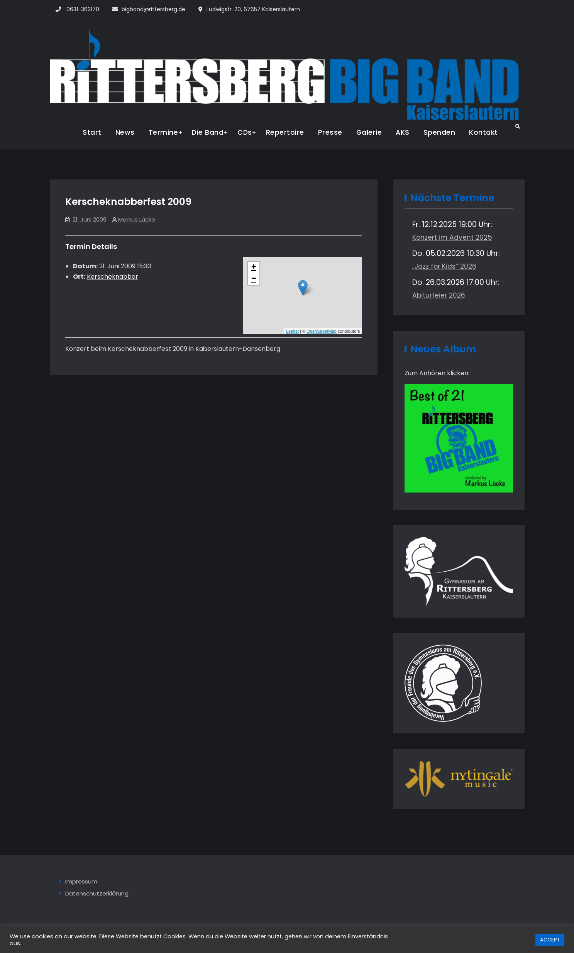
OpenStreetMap (321, 331)
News (125, 132)
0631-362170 (82, 9)
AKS (403, 132)
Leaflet (292, 331)
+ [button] (253, 267)
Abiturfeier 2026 (438, 295)
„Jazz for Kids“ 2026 (444, 266)
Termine (163, 132)
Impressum (81, 881)
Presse (330, 132)
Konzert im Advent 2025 (452, 237)
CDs (244, 132)
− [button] (253, 279)
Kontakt (483, 132)
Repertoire (285, 132)
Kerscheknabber (112, 276)
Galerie (369, 132)
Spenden (439, 132)
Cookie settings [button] (508, 939)
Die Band (208, 132)
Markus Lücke (136, 219)
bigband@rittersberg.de (153, 9)
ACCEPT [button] (550, 939)
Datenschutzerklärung (97, 893)
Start (92, 132)
